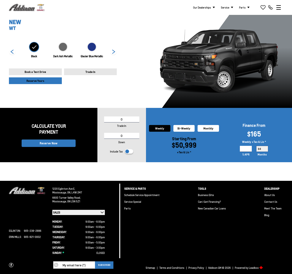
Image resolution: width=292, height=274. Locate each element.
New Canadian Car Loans (212, 208)
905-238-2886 (32, 230)
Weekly (159, 128)
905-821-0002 (32, 236)
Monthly (208, 128)
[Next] (12, 52)
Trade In (90, 71)
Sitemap (150, 267)
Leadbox (256, 267)
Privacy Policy (196, 267)
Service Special (132, 201)
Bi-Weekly (183, 128)
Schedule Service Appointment (142, 195)
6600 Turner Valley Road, (66, 197)
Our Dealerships (202, 7)
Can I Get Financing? (209, 201)
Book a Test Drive (35, 71)
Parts (242, 7)
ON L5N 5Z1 (73, 201)
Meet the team (273, 208)
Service (225, 7)
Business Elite (206, 195)
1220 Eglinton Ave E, (63, 188)
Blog (266, 215)
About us (269, 195)
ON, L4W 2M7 (74, 192)
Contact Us (270, 201)
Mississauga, (59, 192)
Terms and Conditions (171, 267)
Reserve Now (49, 143)
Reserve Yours (35, 80)
